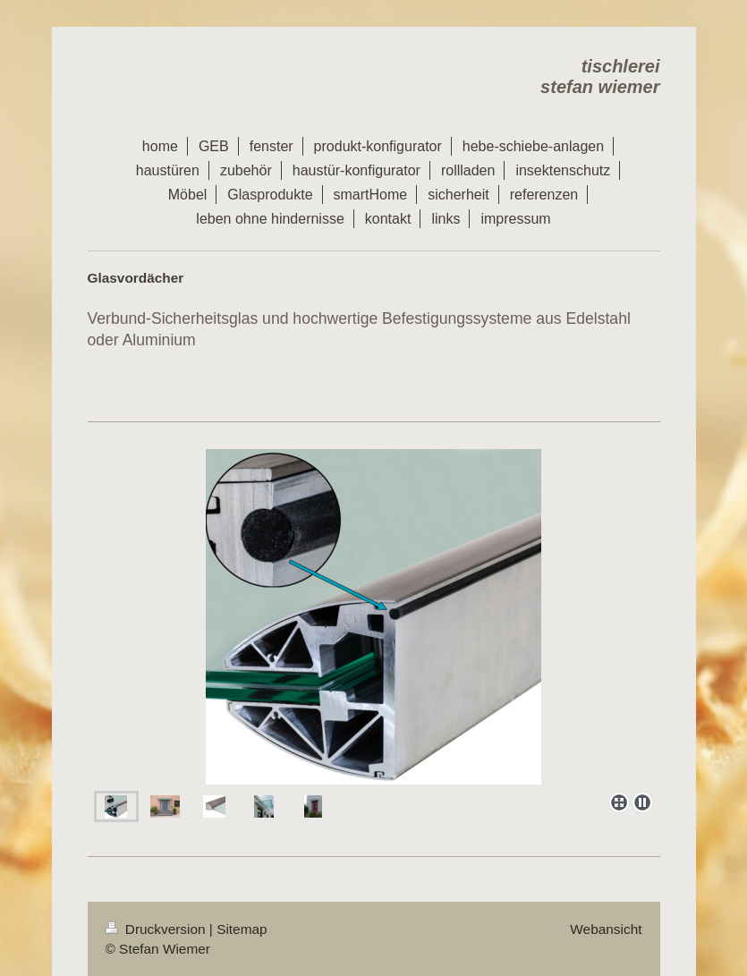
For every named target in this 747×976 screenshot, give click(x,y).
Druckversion (157, 929)
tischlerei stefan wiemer (599, 76)
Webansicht (605, 929)
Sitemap (241, 929)
